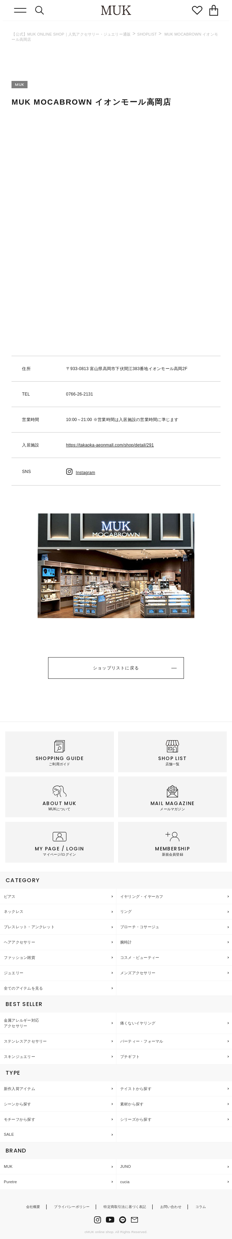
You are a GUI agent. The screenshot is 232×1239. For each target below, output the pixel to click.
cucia (125, 1182)
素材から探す (132, 1104)
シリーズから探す (136, 1119)
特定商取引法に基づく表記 (124, 1207)
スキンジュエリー (19, 1056)
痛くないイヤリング (137, 1023)
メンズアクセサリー (137, 973)
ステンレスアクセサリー (25, 1041)
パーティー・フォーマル (141, 1041)
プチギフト (130, 1056)
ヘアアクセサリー (19, 942)
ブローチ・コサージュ (139, 927)
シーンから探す (17, 1104)
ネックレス (13, 911)
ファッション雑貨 (19, 957)
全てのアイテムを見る (23, 988)
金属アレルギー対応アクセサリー (21, 1023)
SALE (9, 1134)
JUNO (125, 1166)
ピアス (10, 896)
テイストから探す (136, 1089)
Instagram (80, 472)
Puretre (10, 1182)
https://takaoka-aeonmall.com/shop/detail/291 (110, 445)
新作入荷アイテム (19, 1089)
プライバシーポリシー (72, 1207)
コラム (200, 1207)
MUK (8, 1166)
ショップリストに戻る (116, 668)
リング (126, 911)
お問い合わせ (170, 1207)
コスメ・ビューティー (139, 957)
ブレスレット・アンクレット (29, 927)
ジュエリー (13, 973)
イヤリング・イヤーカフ (141, 896)
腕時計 (126, 942)
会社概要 (33, 1207)
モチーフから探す (19, 1119)
